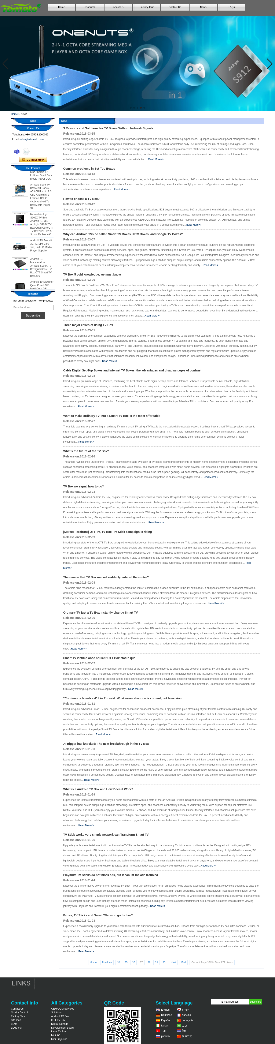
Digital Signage (59, 1023)
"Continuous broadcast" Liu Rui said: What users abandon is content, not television (122, 698)
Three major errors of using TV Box (88, 325)
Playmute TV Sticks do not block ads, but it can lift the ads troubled (110, 875)
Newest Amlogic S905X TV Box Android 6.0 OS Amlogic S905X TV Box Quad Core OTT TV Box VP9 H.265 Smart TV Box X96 (42, 230)
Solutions (56, 1012)
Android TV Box (60, 1016)
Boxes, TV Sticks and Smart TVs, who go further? (98, 915)
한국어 (186, 1009)
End (183, 962)
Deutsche (166, 1015)
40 (163, 962)
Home (61, 7)
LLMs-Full (16, 1027)
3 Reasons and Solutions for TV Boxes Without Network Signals (108, 128)
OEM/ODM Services (62, 1008)
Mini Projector (59, 1039)
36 (133, 962)
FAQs (231, 7)
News (203, 7)
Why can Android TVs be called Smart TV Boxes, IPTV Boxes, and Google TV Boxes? (123, 234)
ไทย (184, 1030)
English (165, 1009)
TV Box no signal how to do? (83, 486)
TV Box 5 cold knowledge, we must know (92, 274)
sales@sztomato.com (31, 139)
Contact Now (33, 159)
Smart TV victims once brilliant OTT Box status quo (99, 658)
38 (149, 962)
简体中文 (187, 1036)
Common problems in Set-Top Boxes (89, 168)
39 (156, 962)
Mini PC (55, 1035)
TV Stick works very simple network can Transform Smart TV (106, 834)
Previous (107, 962)
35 (126, 962)
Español (165, 1020)
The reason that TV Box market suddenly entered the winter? (106, 577)
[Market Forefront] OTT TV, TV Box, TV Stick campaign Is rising (107, 532)
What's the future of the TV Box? (86, 451)
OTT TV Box (58, 1020)
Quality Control (19, 1012)
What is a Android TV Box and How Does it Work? (98, 789)
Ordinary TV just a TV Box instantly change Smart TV (100, 612)
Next (173, 962)
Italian (164, 1025)
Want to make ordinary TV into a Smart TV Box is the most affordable (111, 416)
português (187, 1020)
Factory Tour (147, 7)
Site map (16, 1020)
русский (165, 1036)
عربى (185, 1025)
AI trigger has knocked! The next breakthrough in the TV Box (106, 743)
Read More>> (156, 159)
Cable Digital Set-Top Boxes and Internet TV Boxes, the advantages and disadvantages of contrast (132, 370)
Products (90, 7)
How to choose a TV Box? (81, 199)
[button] (131, 108)
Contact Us (175, 7)
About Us (118, 7)
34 (118, 962)
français (186, 1015)
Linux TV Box (58, 1031)
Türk (163, 1030)
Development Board (62, 1027)
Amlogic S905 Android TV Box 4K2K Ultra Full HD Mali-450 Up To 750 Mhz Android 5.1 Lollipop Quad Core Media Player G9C (41, 174)
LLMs (14, 1023)
